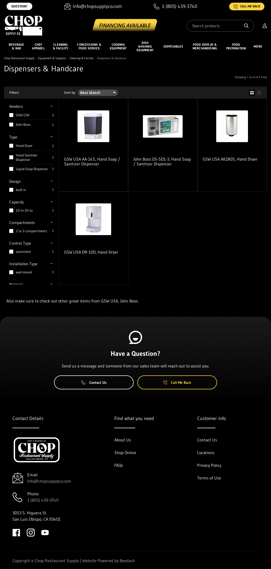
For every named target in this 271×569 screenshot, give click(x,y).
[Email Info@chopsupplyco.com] (93, 6)
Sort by (69, 93)
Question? (19, 6)
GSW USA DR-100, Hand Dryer (91, 252)
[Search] (220, 26)
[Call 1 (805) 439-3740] (175, 6)
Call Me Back (246, 6)
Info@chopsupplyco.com (49, 481)
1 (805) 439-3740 (42, 500)
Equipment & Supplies (52, 58)
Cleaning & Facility (81, 58)
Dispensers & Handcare (111, 58)
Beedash (127, 560)
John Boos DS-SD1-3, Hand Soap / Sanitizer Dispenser (162, 161)
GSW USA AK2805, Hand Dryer (230, 159)
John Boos (23, 124)
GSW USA (23, 115)
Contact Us (93, 382)
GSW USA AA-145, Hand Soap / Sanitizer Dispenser (92, 161)
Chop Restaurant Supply (19, 58)
